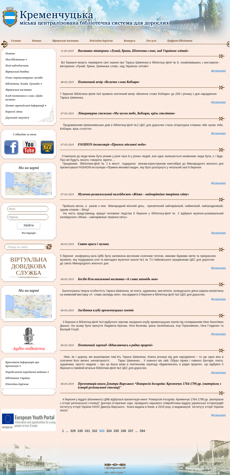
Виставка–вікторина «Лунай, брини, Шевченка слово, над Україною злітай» (133, 51)
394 (142, 431)
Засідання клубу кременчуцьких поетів (106, 310)
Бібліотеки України (17, 378)
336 (123, 431)
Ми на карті (28, 168)
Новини (36, 40)
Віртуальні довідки (17, 71)
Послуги (151, 40)
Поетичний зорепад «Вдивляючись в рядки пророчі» (115, 345)
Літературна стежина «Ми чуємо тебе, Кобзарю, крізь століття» (126, 113)
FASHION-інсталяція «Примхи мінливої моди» (112, 144)
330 (80, 431)
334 (109, 431)
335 (116, 431)
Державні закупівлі (17, 117)
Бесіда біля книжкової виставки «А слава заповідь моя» (118, 279)
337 (130, 431)
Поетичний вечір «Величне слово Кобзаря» (109, 82)
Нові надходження (16, 65)
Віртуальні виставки (65, 40)
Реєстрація (29, 233)
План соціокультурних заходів (24, 77)
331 (87, 431)
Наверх (162, 431)
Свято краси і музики (93, 244)
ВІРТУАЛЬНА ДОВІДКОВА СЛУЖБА (28, 266)
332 (94, 431)
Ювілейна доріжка (101, 40)
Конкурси (129, 40)
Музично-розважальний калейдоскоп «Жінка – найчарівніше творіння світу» (133, 194)
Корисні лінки (14, 111)
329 (73, 431)
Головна (16, 40)
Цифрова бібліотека (179, 40)
